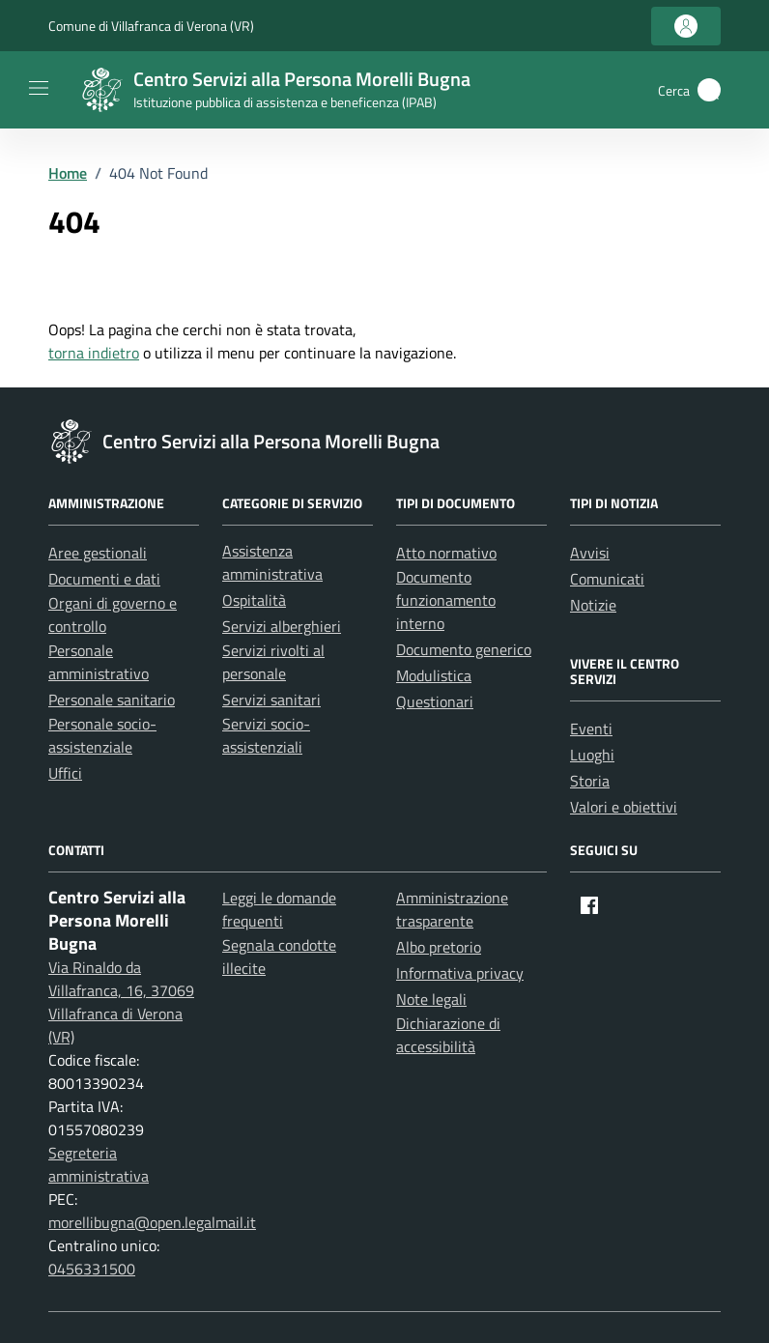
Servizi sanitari (271, 699)
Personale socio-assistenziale (102, 735)
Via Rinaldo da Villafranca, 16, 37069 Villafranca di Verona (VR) (121, 1002)
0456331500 (91, 1268)
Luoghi (592, 754)
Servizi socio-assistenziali (266, 735)
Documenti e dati (104, 578)
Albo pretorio (438, 946)
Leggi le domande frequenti (279, 909)
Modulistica (433, 675)
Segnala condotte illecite (279, 956)
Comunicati (607, 578)
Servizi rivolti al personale (273, 662)
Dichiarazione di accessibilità (448, 1035)
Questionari (434, 701)
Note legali (431, 999)
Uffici (65, 773)
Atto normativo (446, 552)
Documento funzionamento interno (446, 600)
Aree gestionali (97, 552)
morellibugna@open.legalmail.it (152, 1222)
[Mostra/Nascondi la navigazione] (38, 88)
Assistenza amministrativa (272, 562)
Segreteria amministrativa (98, 1164)
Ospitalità (254, 600)
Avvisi (590, 552)
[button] (709, 89)
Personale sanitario (111, 699)
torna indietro (93, 352)
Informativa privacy (460, 973)
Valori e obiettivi (623, 806)
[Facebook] (589, 905)
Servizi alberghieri (281, 626)
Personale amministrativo (98, 662)
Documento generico (463, 649)
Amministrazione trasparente (452, 909)
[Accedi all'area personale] (686, 26)
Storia (590, 780)
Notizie (593, 604)
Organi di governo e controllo (112, 614)
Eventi (591, 728)
